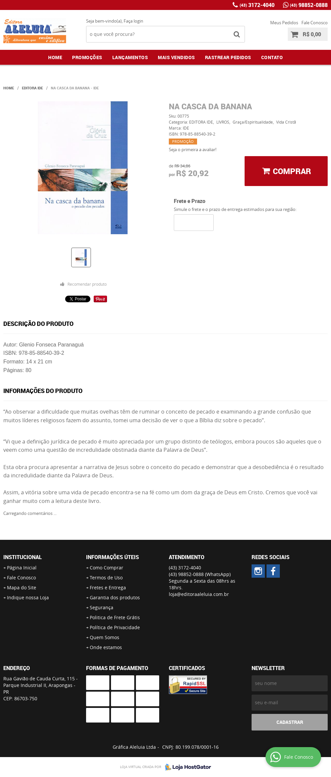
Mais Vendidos (176, 57)
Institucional (22, 557)
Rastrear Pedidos (228, 57)
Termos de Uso (106, 577)
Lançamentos (130, 57)
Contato (272, 57)
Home (55, 57)
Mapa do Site (21, 587)
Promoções (87, 57)
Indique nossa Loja (28, 597)
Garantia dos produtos (115, 597)
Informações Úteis (112, 557)
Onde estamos (106, 647)
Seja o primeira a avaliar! (192, 149)
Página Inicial (22, 567)
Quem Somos (104, 637)
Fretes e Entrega (108, 587)
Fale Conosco (314, 23)
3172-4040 (257, 5)
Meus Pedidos (284, 23)
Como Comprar (106, 567)
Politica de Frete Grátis (115, 617)
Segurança (101, 607)
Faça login (133, 21)
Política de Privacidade (115, 627)
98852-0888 (309, 5)
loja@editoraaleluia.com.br (199, 594)
